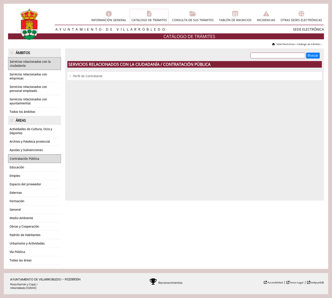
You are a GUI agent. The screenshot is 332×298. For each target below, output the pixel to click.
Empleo (15, 176)
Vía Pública (17, 252)
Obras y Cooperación (24, 226)
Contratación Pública (24, 159)
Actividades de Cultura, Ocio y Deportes (31, 131)
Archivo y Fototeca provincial (30, 141)
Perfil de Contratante (87, 76)
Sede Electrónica (285, 44)
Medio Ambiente (21, 218)
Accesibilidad (275, 282)
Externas (16, 193)
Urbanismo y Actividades (27, 243)
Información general (108, 20)
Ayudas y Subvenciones (26, 150)
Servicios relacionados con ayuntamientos (28, 101)
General (15, 210)
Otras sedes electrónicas (301, 20)
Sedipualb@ (317, 282)
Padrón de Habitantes (25, 235)
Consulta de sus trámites (193, 20)
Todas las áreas (21, 260)
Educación (17, 167)
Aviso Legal (296, 282)
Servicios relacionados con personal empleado (28, 89)
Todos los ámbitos (22, 112)
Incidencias (266, 20)
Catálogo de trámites (149, 20)
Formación (17, 201)
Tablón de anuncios (235, 20)
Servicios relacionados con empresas (28, 76)
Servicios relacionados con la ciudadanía (30, 64)
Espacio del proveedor (25, 184)
